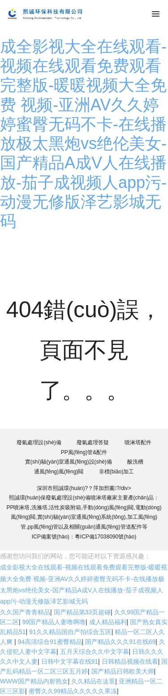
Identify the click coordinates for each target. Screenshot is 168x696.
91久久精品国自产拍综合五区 (70, 631)
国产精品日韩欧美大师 (122, 671)
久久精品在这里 (93, 681)
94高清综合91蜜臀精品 (49, 641)
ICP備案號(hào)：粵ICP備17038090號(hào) (84, 537)
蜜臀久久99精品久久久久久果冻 (73, 691)
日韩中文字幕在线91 (70, 661)
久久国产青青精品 (25, 612)
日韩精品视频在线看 (130, 661)
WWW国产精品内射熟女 (34, 681)
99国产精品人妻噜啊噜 (54, 622)
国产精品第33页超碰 (82, 612)
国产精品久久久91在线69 (120, 641)
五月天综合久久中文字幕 (94, 651)
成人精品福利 (108, 622)
